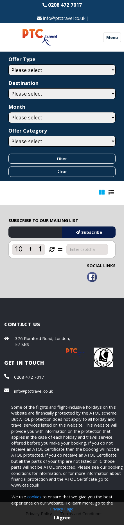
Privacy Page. (62, 509)
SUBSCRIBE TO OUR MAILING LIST (43, 220)
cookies (34, 496)
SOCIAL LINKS (101, 265)
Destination (23, 83)
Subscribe (89, 232)
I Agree (62, 518)
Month (16, 106)
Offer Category (27, 130)
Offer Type (21, 59)
